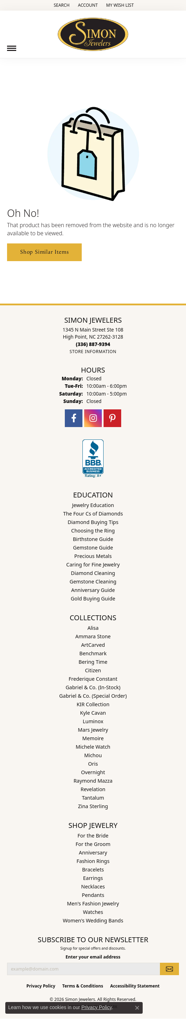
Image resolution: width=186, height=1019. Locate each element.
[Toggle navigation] (11, 48)
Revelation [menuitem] (93, 789)
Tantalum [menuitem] (93, 797)
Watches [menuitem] (93, 912)
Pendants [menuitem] (93, 895)
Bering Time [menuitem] (93, 661)
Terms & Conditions (82, 986)
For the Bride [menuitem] (93, 835)
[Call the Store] (93, 344)
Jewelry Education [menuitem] (93, 505)
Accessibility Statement (135, 986)
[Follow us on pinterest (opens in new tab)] (112, 418)
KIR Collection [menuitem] (92, 704)
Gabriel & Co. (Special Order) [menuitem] (93, 695)
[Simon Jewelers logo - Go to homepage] (93, 32)
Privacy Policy (40, 986)
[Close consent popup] (137, 1008)
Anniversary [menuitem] (93, 852)
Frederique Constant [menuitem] (93, 678)
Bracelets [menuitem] (93, 869)
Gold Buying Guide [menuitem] (93, 598)
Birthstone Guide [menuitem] (93, 539)
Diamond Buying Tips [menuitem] (93, 522)
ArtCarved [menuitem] (93, 644)
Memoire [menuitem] (93, 738)
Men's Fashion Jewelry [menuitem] (93, 903)
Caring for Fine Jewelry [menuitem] (93, 564)
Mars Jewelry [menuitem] (93, 729)
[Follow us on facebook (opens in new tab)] (73, 418)
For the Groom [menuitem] (93, 844)
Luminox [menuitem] (93, 721)
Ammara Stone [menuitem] (93, 636)
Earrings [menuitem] (93, 878)
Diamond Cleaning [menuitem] (93, 573)
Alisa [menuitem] (93, 627)
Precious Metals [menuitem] (93, 556)
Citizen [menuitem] (93, 670)
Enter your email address (93, 957)
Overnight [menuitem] (93, 772)
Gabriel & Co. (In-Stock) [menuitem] (93, 687)
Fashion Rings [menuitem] (93, 861)
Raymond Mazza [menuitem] (93, 780)
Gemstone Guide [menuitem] (93, 547)
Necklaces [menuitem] (93, 886)
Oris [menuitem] (93, 763)
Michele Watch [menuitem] (93, 746)
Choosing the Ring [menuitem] (93, 530)
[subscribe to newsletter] (169, 969)
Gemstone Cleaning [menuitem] (93, 581)
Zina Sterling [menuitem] (93, 806)
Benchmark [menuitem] (92, 653)
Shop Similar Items (44, 252)
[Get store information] (92, 352)
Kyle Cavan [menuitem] (93, 712)
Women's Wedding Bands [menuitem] (93, 920)
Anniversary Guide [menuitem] (93, 590)
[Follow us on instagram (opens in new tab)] (93, 418)
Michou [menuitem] (93, 755)
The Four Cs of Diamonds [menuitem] (93, 513)
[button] (60, 5)
